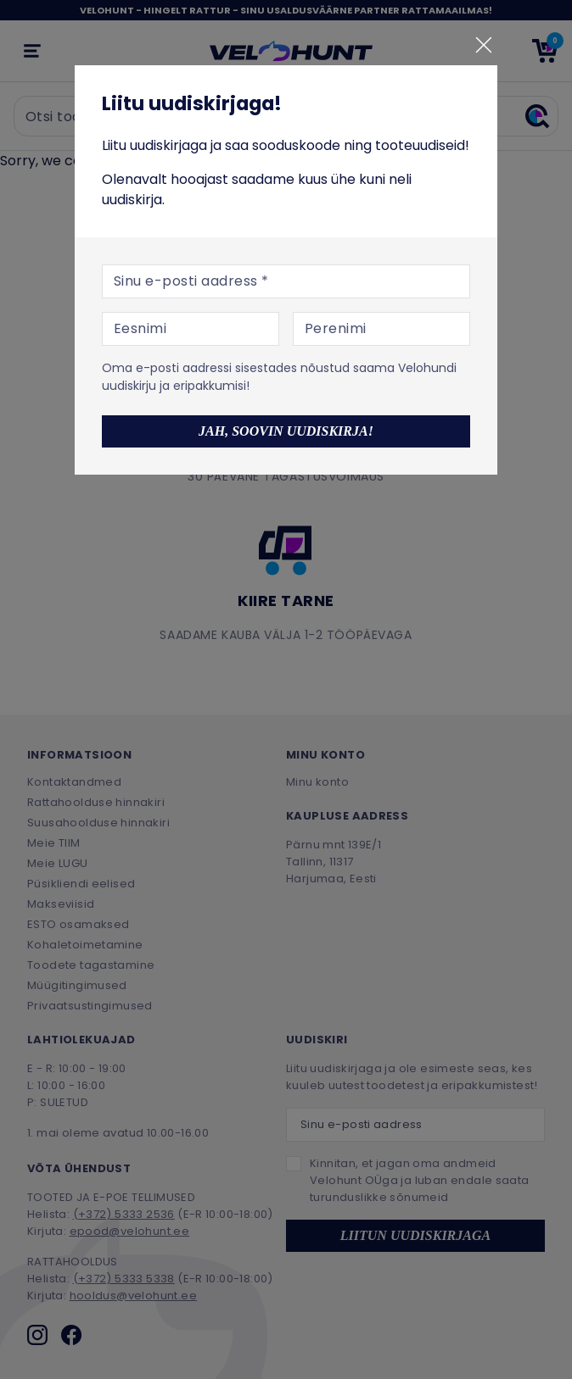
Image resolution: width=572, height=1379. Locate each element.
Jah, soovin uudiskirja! (286, 431)
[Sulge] (483, 44)
